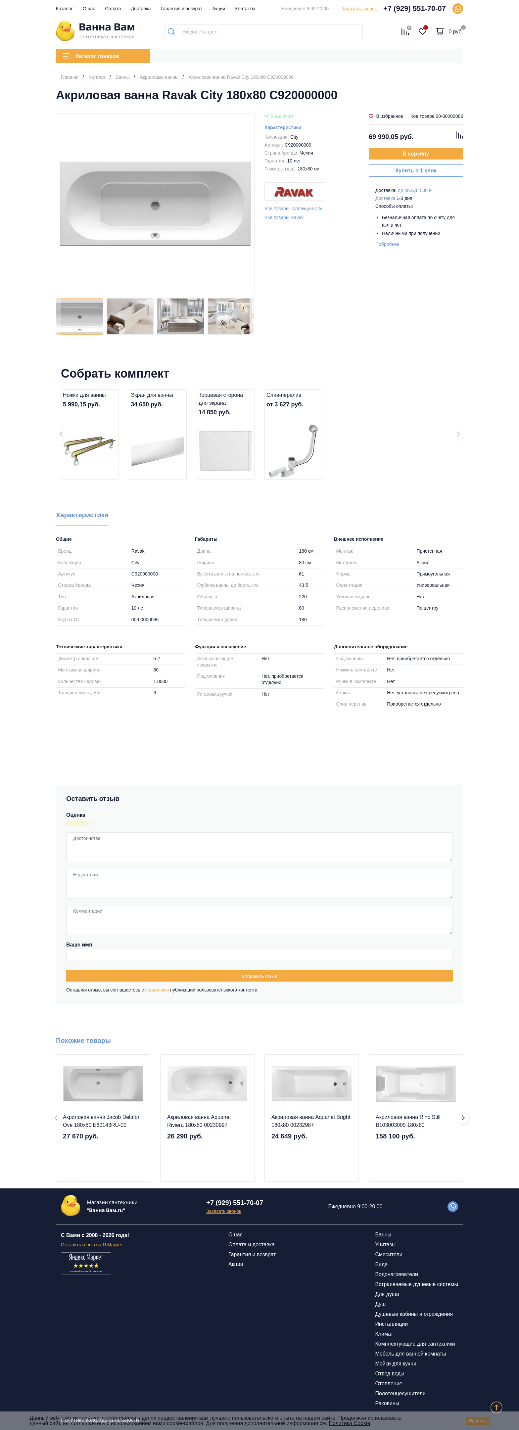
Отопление (388, 1383)
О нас (89, 8)
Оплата (113, 8)
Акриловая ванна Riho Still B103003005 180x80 (408, 1121)
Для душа (387, 1294)
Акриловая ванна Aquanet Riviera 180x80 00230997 (199, 1121)
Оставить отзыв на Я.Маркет (92, 1244)
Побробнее (387, 244)
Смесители (388, 1254)
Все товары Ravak (284, 217)
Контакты (245, 8)
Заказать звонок (359, 8)
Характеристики (282, 127)
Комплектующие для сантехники (415, 1344)
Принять (477, 1420)
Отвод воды (389, 1373)
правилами (157, 989)
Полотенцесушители (400, 1393)
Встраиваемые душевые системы (416, 1284)
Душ (380, 1304)
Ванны (383, 1234)
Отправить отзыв (259, 976)
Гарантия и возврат (182, 8)
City (294, 137)
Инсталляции (391, 1324)
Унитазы (385, 1244)
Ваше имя (79, 944)
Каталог (64, 8)
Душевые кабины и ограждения (414, 1314)
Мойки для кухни (395, 1363)
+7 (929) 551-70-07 (414, 8)
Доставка (141, 8)
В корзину (416, 154)
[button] (252, 316)
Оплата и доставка (251, 1244)
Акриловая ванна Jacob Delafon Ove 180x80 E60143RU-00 (102, 1121)
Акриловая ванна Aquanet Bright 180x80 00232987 (310, 1121)
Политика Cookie (349, 1423)
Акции (218, 8)
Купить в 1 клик (415, 170)
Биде (381, 1264)
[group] (155, 204)
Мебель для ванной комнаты (410, 1354)
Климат (384, 1334)
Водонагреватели (396, 1274)
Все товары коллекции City (293, 208)
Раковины (387, 1403)
